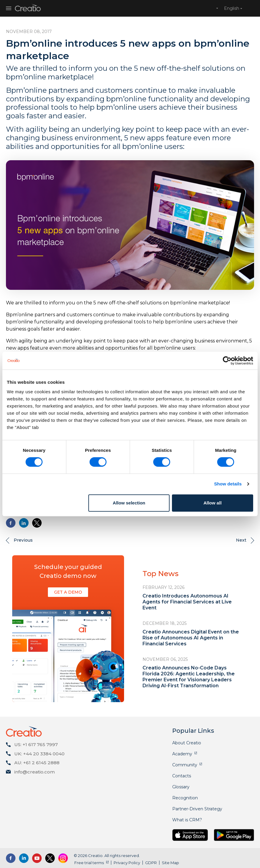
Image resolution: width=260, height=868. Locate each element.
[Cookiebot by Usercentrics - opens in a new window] (227, 360)
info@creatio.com (34, 772)
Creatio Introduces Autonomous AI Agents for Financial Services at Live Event (187, 602)
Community (184, 765)
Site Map (169, 862)
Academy (182, 754)
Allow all (212, 502)
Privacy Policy (126, 862)
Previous (23, 540)
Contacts (181, 776)
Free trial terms (88, 862)
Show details (228, 483)
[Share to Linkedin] (24, 523)
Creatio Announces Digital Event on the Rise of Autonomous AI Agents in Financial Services (190, 638)
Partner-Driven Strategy (197, 809)
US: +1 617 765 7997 (36, 744)
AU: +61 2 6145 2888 (36, 762)
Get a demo (68, 592)
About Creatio (186, 743)
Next (241, 540)
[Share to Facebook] (10, 523)
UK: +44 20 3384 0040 (39, 754)
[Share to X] (37, 523)
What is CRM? (187, 820)
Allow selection (129, 502)
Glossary (180, 787)
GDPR (150, 862)
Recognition (185, 798)
